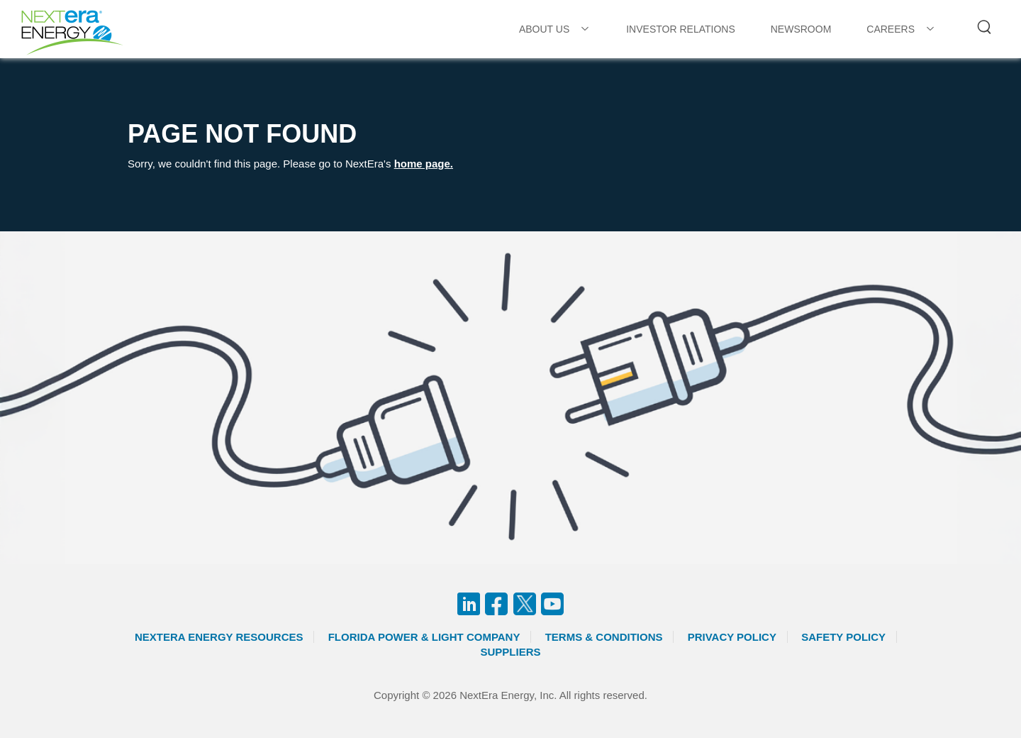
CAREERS (890, 29)
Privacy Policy (732, 637)
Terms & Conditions (604, 637)
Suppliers (510, 652)
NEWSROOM (801, 29)
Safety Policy (843, 637)
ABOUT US (544, 29)
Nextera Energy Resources (219, 637)
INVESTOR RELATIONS (680, 29)
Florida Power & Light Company (424, 637)
